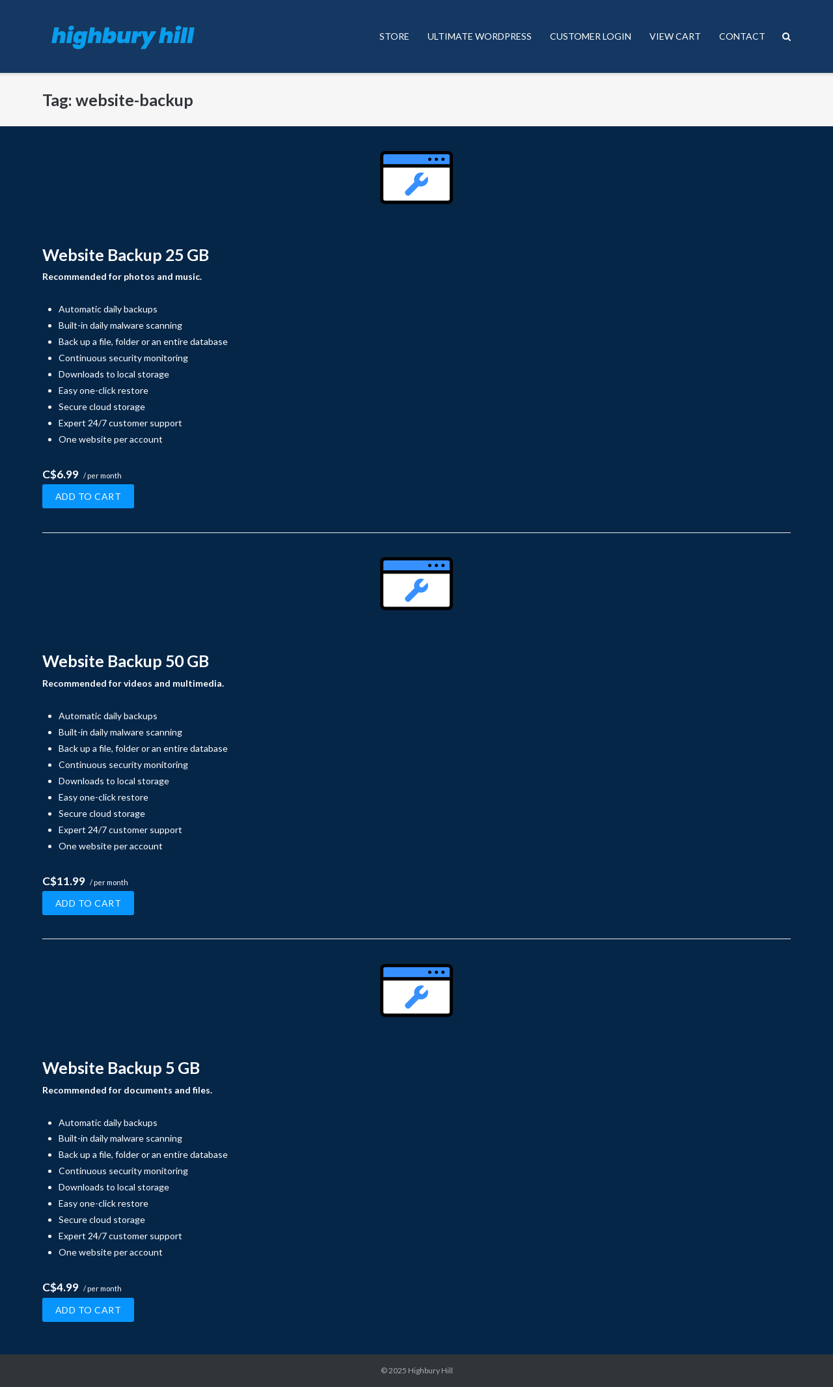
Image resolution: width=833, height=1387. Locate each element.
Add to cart (88, 496)
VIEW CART (675, 36)
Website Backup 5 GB (121, 1067)
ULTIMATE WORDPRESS (480, 36)
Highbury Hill (430, 1370)
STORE (394, 36)
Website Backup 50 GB (125, 660)
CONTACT (742, 36)
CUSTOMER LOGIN (590, 36)
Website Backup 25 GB (125, 254)
